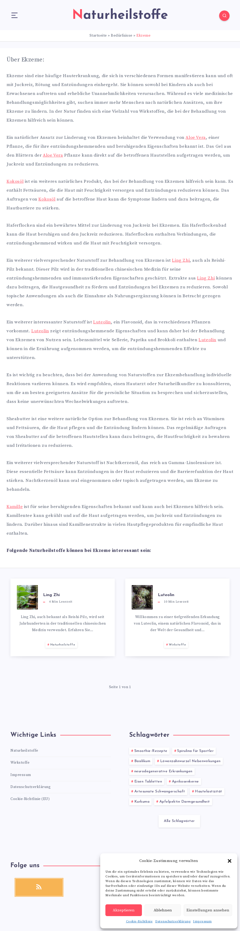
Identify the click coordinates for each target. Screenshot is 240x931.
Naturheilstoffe (62, 644)
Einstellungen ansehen (208, 910)
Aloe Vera (195, 137)
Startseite (98, 35)
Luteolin (102, 322)
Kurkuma (142, 802)
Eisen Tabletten (148, 782)
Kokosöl (15, 181)
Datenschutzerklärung (172, 921)
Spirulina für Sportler (195, 751)
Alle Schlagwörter (179, 821)
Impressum (202, 921)
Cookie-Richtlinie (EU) (30, 799)
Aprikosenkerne (185, 782)
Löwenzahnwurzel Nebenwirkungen (190, 761)
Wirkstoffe (177, 644)
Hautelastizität (208, 791)
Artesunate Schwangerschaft (159, 791)
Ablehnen (163, 910)
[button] (229, 861)
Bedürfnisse (122, 35)
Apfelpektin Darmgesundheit (184, 802)
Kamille (15, 507)
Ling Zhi (181, 260)
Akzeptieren (124, 910)
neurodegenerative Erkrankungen (163, 771)
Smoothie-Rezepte (150, 751)
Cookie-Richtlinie (139, 921)
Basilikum (142, 761)
